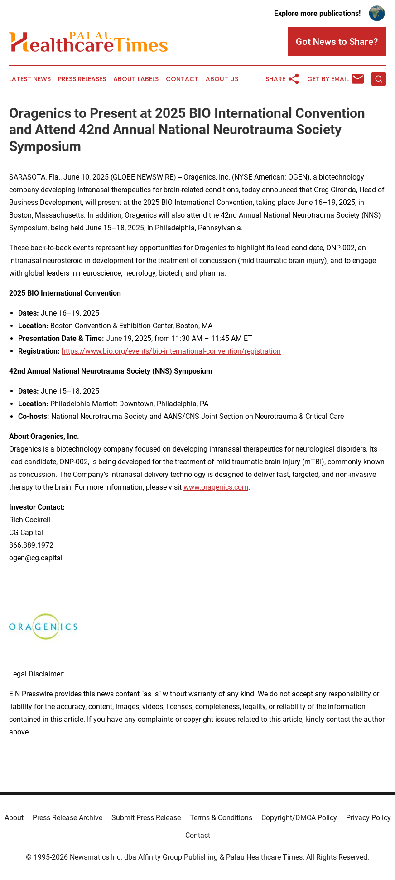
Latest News (30, 79)
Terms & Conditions (221, 817)
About (14, 817)
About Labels (136, 79)
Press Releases (82, 79)
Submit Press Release (146, 817)
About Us (222, 79)
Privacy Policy (368, 817)
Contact (182, 79)
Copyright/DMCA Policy (299, 817)
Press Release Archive (67, 817)
